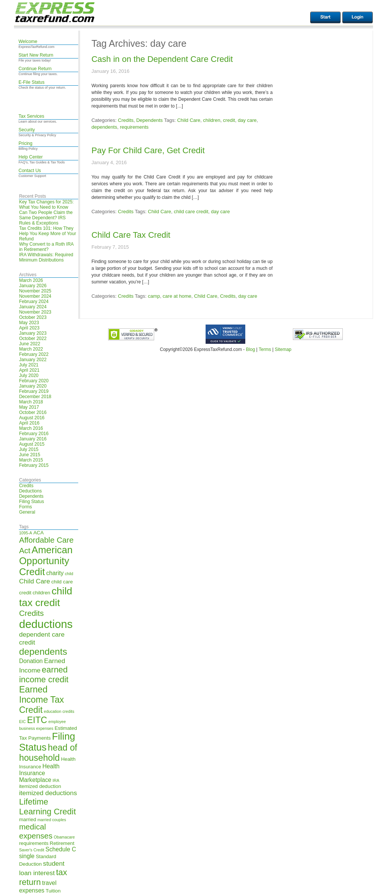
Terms (265, 349)
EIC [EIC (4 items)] (22, 721)
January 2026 (32, 285)
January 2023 (32, 333)
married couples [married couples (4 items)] (51, 819)
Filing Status (31, 501)
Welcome (28, 41)
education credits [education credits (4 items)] (59, 711)
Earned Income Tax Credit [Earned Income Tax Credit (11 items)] (41, 700)
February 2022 (33, 354)
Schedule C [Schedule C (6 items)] (60, 849)
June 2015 (29, 454)
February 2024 (33, 301)
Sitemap (283, 349)
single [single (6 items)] (26, 856)
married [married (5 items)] (27, 819)
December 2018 (35, 396)
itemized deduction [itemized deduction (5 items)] (40, 786)
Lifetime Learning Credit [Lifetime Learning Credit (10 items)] (47, 806)
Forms (25, 506)
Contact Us (30, 170)
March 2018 (31, 402)
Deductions (30, 491)
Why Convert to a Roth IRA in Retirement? (46, 247)
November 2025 (35, 291)
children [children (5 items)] (41, 592)
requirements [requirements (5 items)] (33, 843)
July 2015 (28, 449)
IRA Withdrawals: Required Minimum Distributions (46, 257)
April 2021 (29, 370)
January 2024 (32, 306)
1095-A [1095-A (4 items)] (25, 533)
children (211, 120)
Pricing (26, 143)
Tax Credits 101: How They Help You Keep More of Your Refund (47, 234)
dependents (104, 127)
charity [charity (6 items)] (54, 573)
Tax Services (31, 116)
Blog (250, 349)
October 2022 (32, 338)
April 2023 (29, 328)
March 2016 (31, 428)
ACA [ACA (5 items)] (38, 532)
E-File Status (32, 82)
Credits (26, 485)
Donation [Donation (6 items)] (31, 661)
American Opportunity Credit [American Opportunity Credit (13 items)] (46, 561)
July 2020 (28, 375)
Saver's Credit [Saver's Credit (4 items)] (31, 850)
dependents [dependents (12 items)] (43, 651)
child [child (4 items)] (69, 573)
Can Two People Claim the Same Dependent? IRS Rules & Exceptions (46, 218)
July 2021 (28, 365)
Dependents (31, 496)
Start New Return (36, 55)
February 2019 (33, 391)
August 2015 (31, 444)
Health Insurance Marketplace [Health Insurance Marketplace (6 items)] (39, 773)
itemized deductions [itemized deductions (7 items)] (48, 793)
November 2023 (35, 312)
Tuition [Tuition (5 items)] (53, 891)
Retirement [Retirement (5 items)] (62, 843)
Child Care (188, 120)
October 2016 (32, 412)
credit (229, 120)
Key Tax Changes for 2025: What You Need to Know (46, 204)
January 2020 (32, 386)
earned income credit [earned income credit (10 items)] (43, 674)
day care (247, 120)
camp (154, 296)
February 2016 (33, 433)
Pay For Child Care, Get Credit (148, 150)
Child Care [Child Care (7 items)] (34, 581)
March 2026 (31, 280)
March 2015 (31, 460)
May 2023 (29, 322)
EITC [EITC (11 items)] (37, 720)
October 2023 (32, 317)
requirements (134, 127)
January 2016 (32, 439)
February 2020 (33, 380)
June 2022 (29, 343)
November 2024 (35, 296)
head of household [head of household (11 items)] (48, 753)
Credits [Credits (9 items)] (31, 613)
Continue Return (35, 68)
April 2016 (29, 423)
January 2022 (32, 359)
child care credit (191, 211)
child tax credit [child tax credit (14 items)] (45, 596)
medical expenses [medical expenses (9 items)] (35, 831)
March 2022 (31, 349)
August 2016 (31, 417)
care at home (177, 296)
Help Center (31, 157)
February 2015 (33, 465)
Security (27, 129)
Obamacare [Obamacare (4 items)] (64, 837)
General (27, 512)
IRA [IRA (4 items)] (56, 780)
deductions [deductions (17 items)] (46, 624)
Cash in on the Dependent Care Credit (162, 59)
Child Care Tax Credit (130, 235)
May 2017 (29, 407)
